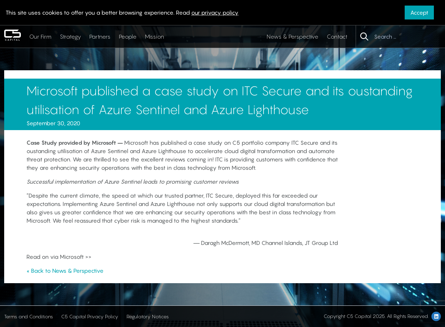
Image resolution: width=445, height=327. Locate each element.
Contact (337, 36)
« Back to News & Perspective (65, 270)
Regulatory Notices (148, 316)
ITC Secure (304, 142)
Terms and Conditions (28, 316)
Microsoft (105, 142)
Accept (419, 12)
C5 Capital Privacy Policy (89, 316)
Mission (154, 36)
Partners (100, 36)
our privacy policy (214, 12)
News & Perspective (292, 36)
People (128, 36)
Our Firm (40, 36)
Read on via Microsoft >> (58, 256)
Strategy (70, 36)
